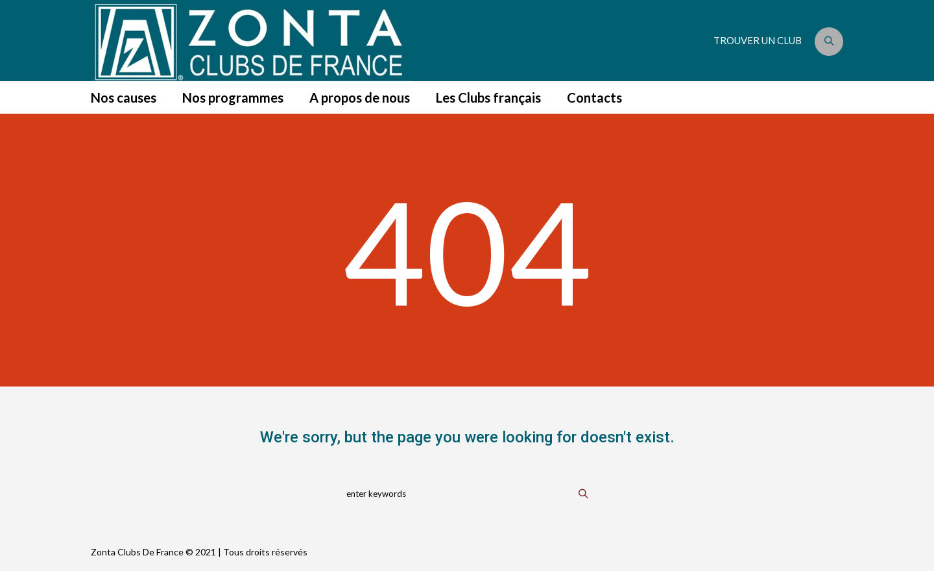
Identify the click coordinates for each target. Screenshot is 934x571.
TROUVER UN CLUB (757, 40)
